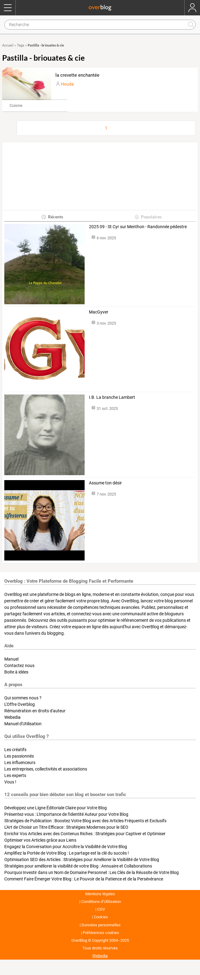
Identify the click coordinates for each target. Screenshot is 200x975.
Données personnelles (101, 925)
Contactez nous (19, 665)
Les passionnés (19, 756)
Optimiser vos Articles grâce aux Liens (40, 840)
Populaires (148, 216)
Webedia (12, 717)
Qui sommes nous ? (23, 697)
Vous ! (10, 781)
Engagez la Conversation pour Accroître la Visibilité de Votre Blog (65, 846)
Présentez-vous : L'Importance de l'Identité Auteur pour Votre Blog (66, 814)
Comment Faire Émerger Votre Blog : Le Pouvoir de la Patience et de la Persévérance (83, 878)
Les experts (15, 775)
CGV (101, 909)
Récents (52, 216)
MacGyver (98, 311)
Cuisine (16, 105)
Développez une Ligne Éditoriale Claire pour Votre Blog (55, 807)
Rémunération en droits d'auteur (35, 710)
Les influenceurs (19, 762)
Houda (67, 84)
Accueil (8, 45)
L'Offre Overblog (19, 704)
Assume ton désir (105, 482)
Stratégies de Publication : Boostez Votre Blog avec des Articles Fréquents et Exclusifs (85, 820)
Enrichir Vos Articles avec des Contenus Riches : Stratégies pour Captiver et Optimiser (85, 833)
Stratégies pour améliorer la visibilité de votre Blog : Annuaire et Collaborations (78, 866)
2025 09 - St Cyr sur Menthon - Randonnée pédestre (138, 226)
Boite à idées (16, 672)
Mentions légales (100, 894)
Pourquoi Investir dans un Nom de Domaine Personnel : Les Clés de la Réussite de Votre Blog (91, 872)
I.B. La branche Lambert (112, 397)
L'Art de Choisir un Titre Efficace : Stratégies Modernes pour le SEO (66, 827)
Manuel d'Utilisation (23, 723)
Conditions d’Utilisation (101, 901)
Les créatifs (15, 749)
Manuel (11, 659)
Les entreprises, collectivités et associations (45, 769)
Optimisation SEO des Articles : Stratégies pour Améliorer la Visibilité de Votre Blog (81, 859)
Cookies (101, 917)
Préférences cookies (101, 932)
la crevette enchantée (77, 75)
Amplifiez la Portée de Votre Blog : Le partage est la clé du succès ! (66, 853)
